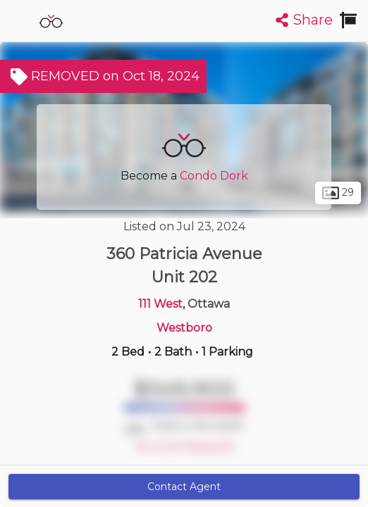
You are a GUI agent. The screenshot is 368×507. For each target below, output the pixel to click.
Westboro (184, 327)
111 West (160, 304)
